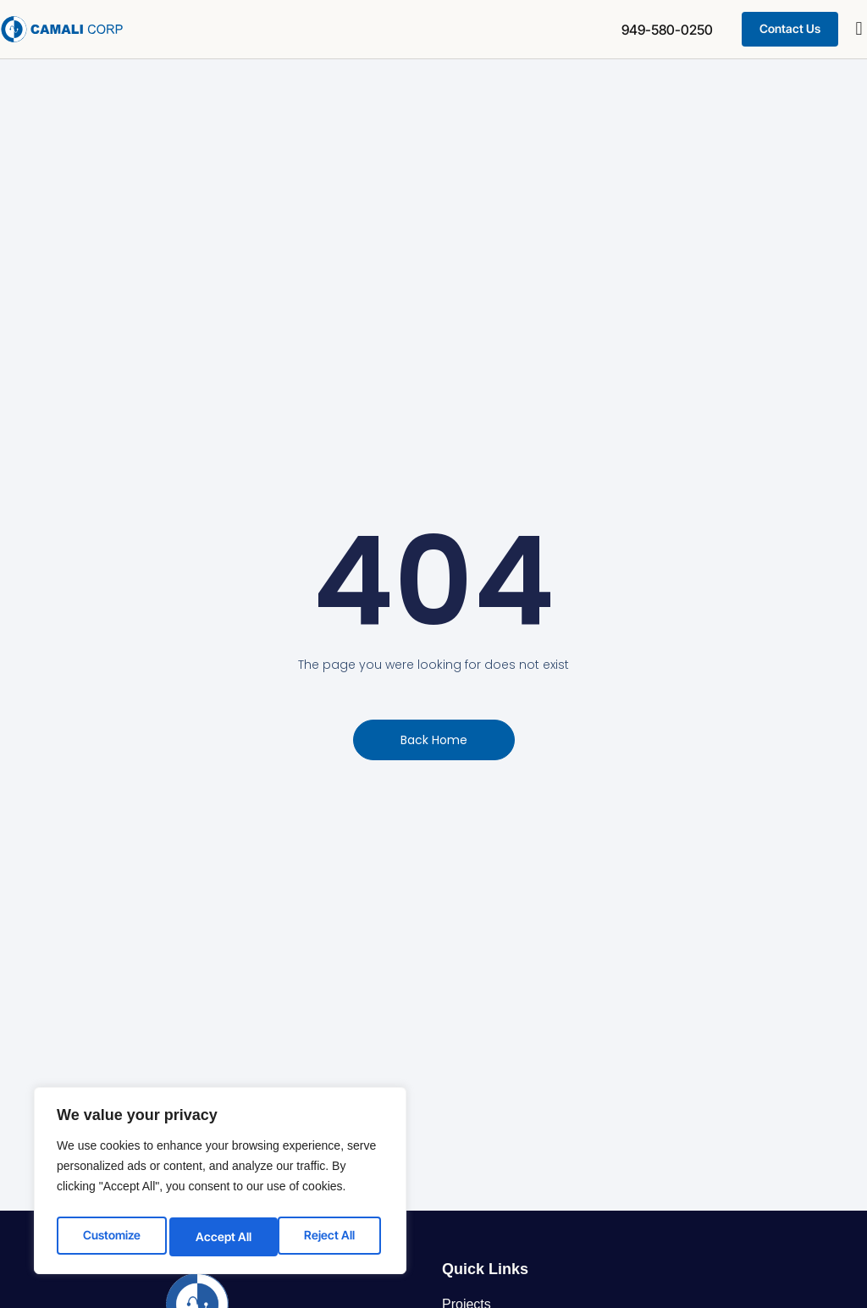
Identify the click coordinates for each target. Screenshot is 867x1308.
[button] (859, 29)
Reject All (221, 1235)
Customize (110, 1235)
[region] (220, 1184)
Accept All (331, 1235)
